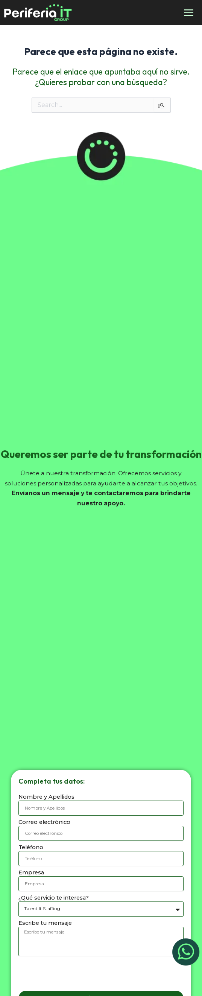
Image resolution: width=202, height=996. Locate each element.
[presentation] (75, 973)
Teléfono (30, 847)
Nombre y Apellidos (46, 796)
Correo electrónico (44, 822)
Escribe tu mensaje (45, 923)
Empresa (31, 872)
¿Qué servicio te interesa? (53, 897)
